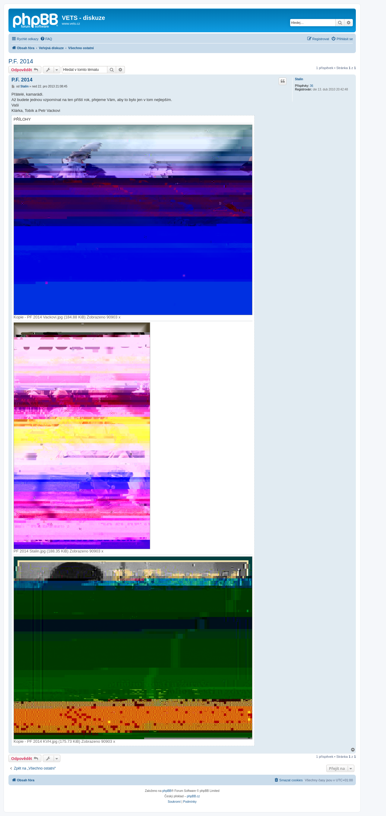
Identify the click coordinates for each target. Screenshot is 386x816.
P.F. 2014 (20, 61)
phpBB (166, 790)
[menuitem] (46, 39)
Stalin (299, 79)
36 (311, 85)
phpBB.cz (193, 796)
